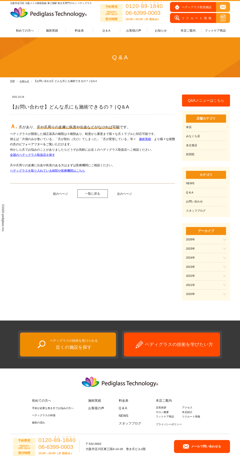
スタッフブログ (196, 210)
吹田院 (190, 154)
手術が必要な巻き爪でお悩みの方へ (53, 408)
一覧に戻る (92, 193)
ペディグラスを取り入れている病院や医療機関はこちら (47, 170)
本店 (189, 127)
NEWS (190, 183)
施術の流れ (38, 422)
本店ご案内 (164, 400)
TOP (12, 81)
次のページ (124, 193)
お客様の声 (133, 30)
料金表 (79, 30)
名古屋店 (191, 145)
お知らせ (24, 81)
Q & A (106, 30)
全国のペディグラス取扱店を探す (32, 154)
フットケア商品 (215, 30)
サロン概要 (162, 412)
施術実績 (145, 139)
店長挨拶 (161, 407)
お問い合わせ (194, 201)
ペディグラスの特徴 (43, 415)
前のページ (60, 193)
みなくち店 (193, 136)
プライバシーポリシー (169, 424)
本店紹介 (187, 412)
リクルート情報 (191, 416)
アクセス (187, 407)
